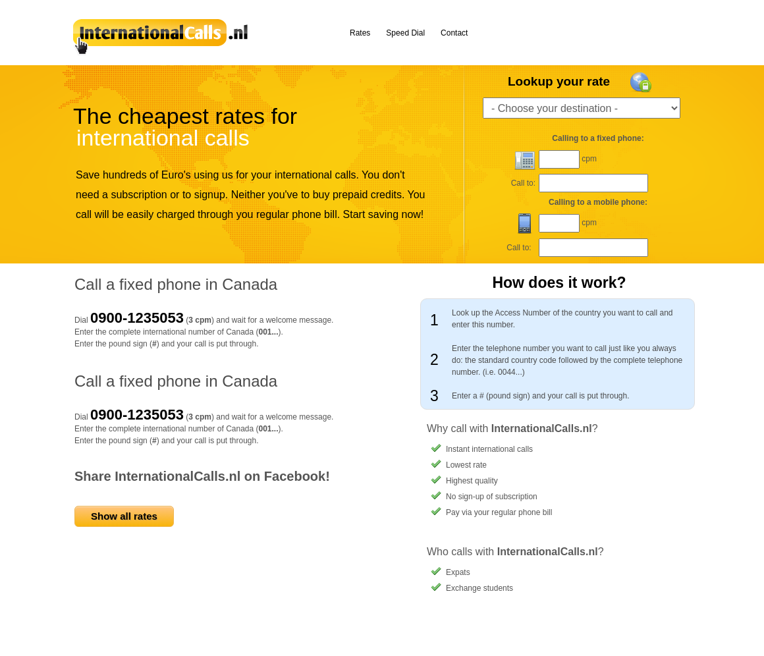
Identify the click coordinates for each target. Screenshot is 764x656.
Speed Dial (405, 33)
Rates (360, 33)
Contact (454, 33)
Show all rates (124, 516)
